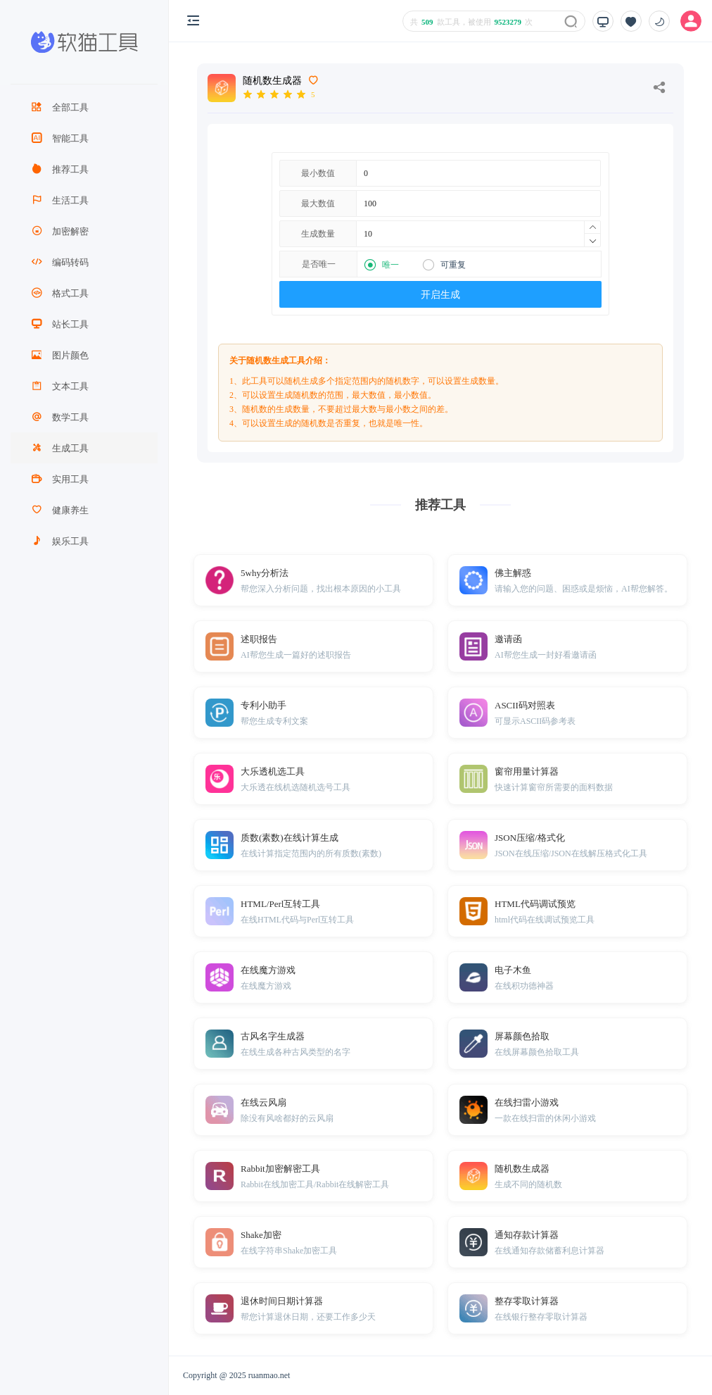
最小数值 (318, 173)
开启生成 (440, 294)
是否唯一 (319, 264)
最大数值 (318, 203)
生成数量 (318, 234)
